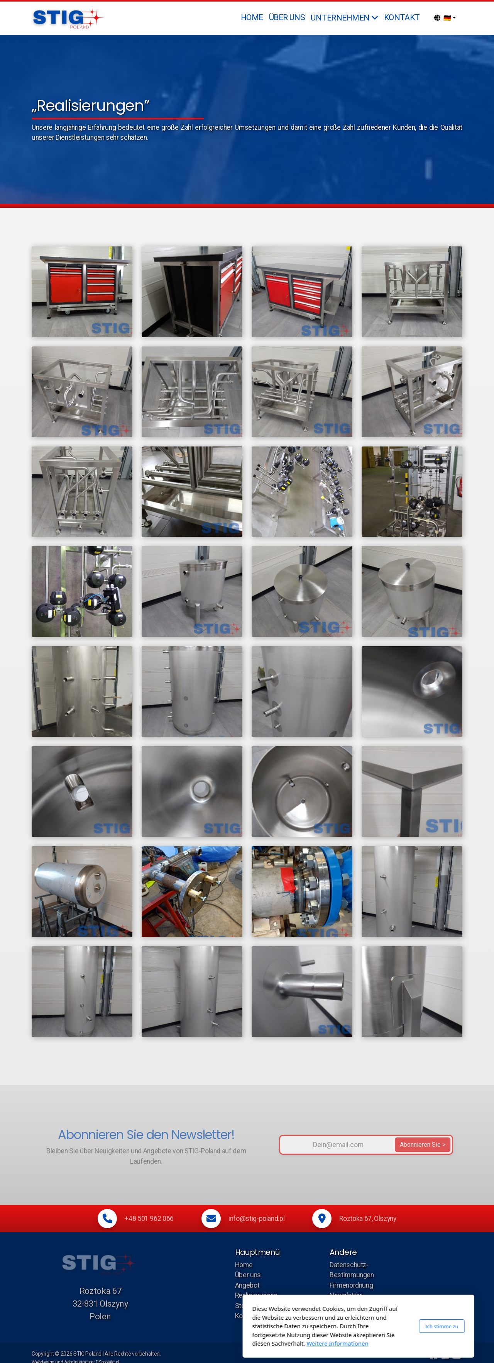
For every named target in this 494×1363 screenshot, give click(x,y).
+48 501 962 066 (149, 1218)
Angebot (247, 1285)
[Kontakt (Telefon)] (445, 1355)
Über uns (248, 1275)
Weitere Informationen (226, 1343)
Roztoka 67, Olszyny (367, 1218)
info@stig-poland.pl (256, 1218)
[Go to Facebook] (433, 1355)
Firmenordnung (351, 1285)
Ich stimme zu (330, 1325)
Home (244, 1265)
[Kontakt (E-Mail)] (456, 1355)
